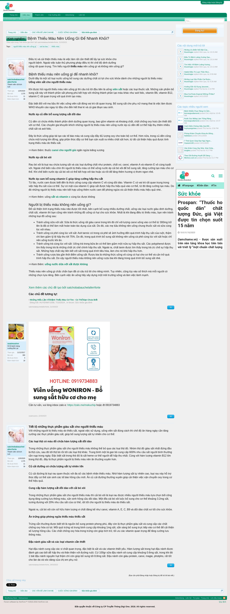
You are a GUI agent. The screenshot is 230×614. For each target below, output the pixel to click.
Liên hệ (82, 15)
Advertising (69, 15)
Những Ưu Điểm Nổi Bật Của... (196, 50)
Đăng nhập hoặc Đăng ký (212, 2)
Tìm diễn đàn (11, 19)
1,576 (23, 94)
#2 (171, 416)
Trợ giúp (196, 598)
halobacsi (188, 136)
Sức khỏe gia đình (26, 42)
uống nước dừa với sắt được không (66, 264)
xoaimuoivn (13, 343)
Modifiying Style (11, 598)
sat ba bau (43, 46)
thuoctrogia (188, 52)
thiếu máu (55, 46)
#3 (171, 565)
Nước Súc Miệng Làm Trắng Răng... (198, 119)
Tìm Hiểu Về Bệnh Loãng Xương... (197, 65)
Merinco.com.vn (190, 158)
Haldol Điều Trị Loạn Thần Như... (197, 72)
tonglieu (187, 150)
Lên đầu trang (216, 598)
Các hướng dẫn (54, 15)
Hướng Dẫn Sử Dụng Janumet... (197, 87)
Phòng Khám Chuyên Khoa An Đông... (199, 133)
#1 (171, 307)
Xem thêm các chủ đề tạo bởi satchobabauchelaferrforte (64, 287)
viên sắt (118, 89)
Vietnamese (23, 598)
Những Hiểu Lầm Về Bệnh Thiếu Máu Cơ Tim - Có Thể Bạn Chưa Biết (63, 300)
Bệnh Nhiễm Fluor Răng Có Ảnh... (197, 111)
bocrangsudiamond (191, 113)
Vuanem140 (189, 143)
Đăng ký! (199, 30)
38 (24, 99)
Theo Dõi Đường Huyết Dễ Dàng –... (198, 156)
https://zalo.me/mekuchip (81, 405)
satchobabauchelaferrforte (48, 42)
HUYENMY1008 (46, 302)
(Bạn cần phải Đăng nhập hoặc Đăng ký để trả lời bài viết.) (151, 575)
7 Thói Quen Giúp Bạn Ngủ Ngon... (198, 141)
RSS (224, 598)
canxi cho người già (64, 150)
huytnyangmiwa (190, 128)
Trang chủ (14, 15)
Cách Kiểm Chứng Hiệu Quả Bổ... (197, 126)
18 (24, 361)
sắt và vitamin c (60, 196)
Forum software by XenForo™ (26, 602)
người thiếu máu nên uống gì (24, 46)
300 (24, 355)
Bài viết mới (24, 19)
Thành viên (39, 15)
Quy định (222, 602)
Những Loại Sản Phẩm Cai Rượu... (198, 79)
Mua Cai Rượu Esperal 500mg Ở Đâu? (199, 94)
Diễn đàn (26, 15)
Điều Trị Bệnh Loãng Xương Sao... (197, 57)
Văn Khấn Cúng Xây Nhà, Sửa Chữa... (199, 148)
